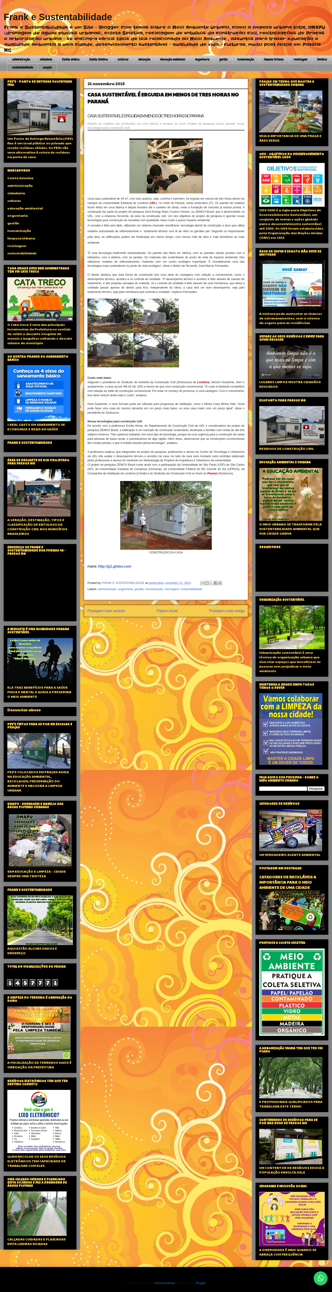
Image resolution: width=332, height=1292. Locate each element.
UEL (153, 203)
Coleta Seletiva (98, 59)
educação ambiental (172, 59)
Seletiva (322, 59)
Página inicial (167, 611)
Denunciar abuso (24, 709)
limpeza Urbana (274, 59)
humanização (245, 59)
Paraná (212, 473)
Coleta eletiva (70, 59)
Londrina (203, 382)
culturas (123, 59)
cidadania (46, 59)
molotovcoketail (164, 1283)
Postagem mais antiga (227, 611)
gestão (223, 59)
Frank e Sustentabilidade (58, 17)
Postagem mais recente (106, 611)
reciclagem (300, 59)
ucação (47, 67)
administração (21, 59)
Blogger (201, 1283)
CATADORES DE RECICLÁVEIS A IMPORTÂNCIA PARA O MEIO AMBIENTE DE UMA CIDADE (287, 882)
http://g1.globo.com (114, 566)
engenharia (202, 59)
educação (144, 59)
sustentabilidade (22, 67)
